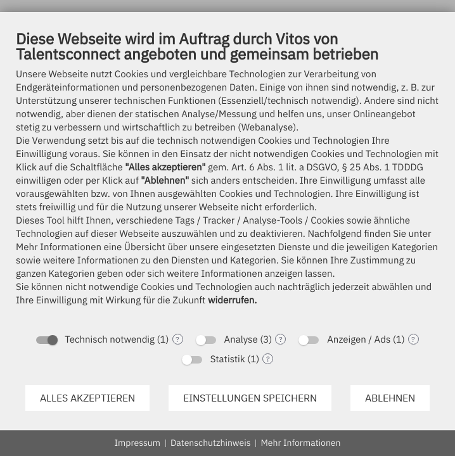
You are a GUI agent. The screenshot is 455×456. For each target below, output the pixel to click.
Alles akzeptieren (87, 397)
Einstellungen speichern (250, 397)
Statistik (227, 359)
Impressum (137, 442)
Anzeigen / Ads (358, 340)
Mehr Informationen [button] (300, 442)
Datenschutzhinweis (210, 442)
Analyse (241, 340)
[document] (227, 177)
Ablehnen (390, 397)
